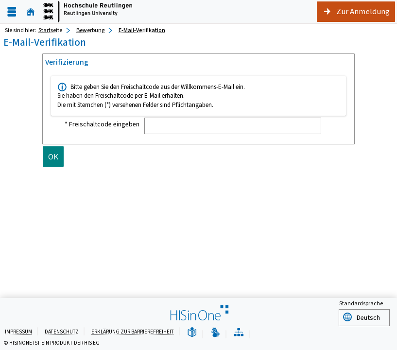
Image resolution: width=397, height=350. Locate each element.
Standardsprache (361, 305)
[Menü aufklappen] (11, 12)
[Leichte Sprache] (192, 332)
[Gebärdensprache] (215, 332)
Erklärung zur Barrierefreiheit (132, 331)
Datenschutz (62, 331)
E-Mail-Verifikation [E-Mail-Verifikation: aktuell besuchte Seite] (142, 30)
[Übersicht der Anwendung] (238, 332)
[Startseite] (30, 11)
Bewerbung (90, 30)
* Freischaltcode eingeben (102, 124)
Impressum (18, 331)
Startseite (50, 30)
